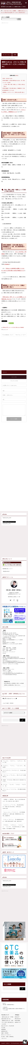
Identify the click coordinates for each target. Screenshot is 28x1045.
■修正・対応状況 (4, 1033)
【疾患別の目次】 (6, 571)
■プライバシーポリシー (6, 1034)
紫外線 (4, 327)
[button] (25, 1042)
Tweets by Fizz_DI (7, 517)
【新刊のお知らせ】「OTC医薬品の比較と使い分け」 (7, 1017)
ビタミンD (10, 327)
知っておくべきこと (9, 10)
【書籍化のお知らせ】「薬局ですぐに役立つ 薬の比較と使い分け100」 (7, 1022)
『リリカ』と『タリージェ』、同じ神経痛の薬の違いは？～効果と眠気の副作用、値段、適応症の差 (13, 820)
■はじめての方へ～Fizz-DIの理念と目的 (7, 1026)
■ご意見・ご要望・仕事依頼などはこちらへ (7, 1037)
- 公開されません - (8, 395)
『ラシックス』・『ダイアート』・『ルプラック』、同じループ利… (14, 761)
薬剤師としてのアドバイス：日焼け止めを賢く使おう (13, 92)
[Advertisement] (14, 38)
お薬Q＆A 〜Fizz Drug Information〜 (13, 1043)
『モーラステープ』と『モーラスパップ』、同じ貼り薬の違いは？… (14, 771)
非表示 (16, 75)
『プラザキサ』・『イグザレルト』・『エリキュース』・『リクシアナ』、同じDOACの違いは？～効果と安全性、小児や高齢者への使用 (14, 826)
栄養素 (14, 10)
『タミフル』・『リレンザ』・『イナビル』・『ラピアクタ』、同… (14, 785)
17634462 (7, 264)
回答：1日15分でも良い (7, 78)
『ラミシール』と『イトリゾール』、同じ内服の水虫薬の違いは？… (14, 790)
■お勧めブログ (17, 1022)
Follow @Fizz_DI (6, 523)
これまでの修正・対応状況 (8, 703)
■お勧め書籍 (17, 1020)
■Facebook (17, 1018)
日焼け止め (17, 327)
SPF (7, 327)
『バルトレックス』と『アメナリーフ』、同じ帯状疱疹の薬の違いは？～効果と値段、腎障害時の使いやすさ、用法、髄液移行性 (14, 814)
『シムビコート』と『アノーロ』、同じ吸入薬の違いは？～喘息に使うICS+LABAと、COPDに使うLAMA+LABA (13, 806)
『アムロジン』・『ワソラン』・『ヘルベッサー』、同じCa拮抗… (14, 766)
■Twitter (16, 1016)
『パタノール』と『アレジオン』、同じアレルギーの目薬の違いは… (14, 776)
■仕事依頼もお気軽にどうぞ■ (14, 596)
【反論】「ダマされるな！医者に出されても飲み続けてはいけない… (14, 780)
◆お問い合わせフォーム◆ (10, 698)
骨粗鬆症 (22, 327)
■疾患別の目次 (4, 1031)
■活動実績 (3, 1029)
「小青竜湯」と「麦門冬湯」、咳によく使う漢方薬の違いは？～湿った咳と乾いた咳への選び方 (14, 800)
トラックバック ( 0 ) (14, 380)
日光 (14, 327)
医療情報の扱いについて (7, 568)
